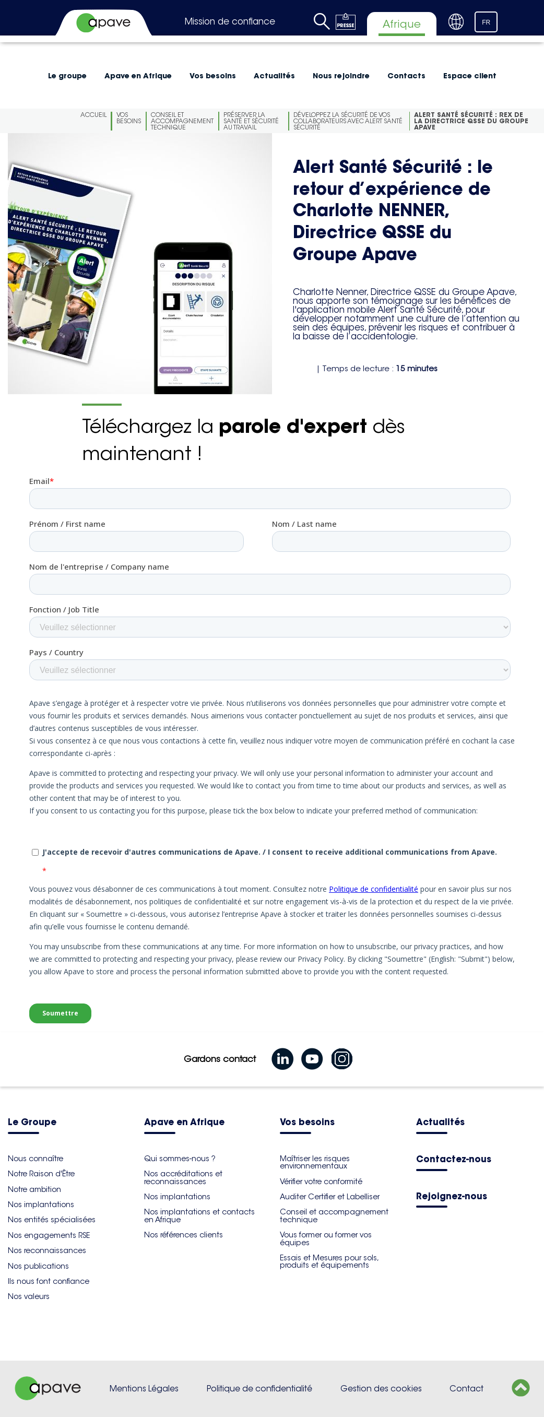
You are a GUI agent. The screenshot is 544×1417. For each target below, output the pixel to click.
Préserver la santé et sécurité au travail (251, 121)
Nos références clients (183, 1234)
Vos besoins (213, 75)
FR (486, 22)
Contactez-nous (453, 1160)
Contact (466, 1389)
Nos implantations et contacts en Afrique (199, 1215)
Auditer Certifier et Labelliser (330, 1196)
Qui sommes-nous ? (180, 1158)
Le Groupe (32, 1123)
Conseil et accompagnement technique (182, 121)
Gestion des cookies (381, 1389)
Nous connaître (35, 1158)
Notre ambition (34, 1189)
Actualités (274, 75)
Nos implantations (41, 1204)
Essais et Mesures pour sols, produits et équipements (329, 1261)
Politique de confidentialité (259, 1389)
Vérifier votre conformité (321, 1181)
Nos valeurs (29, 1296)
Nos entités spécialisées (52, 1219)
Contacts (406, 75)
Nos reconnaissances (47, 1250)
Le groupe (67, 75)
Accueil (93, 115)
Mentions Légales (144, 1389)
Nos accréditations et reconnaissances (183, 1177)
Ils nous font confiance (48, 1281)
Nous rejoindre (341, 75)
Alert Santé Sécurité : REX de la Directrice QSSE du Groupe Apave (471, 121)
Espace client (469, 75)
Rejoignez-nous (451, 1197)
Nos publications (38, 1266)
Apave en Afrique (138, 75)
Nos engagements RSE (49, 1235)
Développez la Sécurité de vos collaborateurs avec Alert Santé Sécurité (348, 121)
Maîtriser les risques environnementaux (315, 1162)
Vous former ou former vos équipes (326, 1238)
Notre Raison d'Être (41, 1173)
